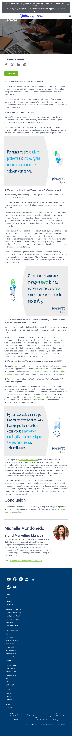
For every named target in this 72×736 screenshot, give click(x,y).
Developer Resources (13, 657)
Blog (7, 682)
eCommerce (10, 644)
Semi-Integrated (11, 650)
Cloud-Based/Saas (12, 631)
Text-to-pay (15, 366)
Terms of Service (31, 725)
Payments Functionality (13, 613)
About (8, 690)
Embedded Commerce (13, 609)
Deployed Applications (13, 641)
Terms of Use (60, 725)
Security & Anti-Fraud (13, 616)
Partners (8, 595)
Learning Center (11, 672)
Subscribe (11, 73)
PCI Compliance (11, 675)
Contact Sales (10, 708)
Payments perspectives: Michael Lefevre (27, 81)
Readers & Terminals (12, 619)
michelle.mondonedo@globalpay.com (26, 561)
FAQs (7, 678)
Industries (9, 601)
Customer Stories (11, 665)
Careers (8, 693)
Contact (8, 696)
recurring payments (43, 371)
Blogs (6, 81)
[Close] (68, 4)
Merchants (9, 598)
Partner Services (11, 668)
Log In (8, 705)
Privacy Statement (46, 725)
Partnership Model (41, 397)
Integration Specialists (28, 460)
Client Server (10, 637)
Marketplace (10, 622)
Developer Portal (11, 654)
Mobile (8, 634)
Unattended (10, 647)
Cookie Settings (53, 720)
